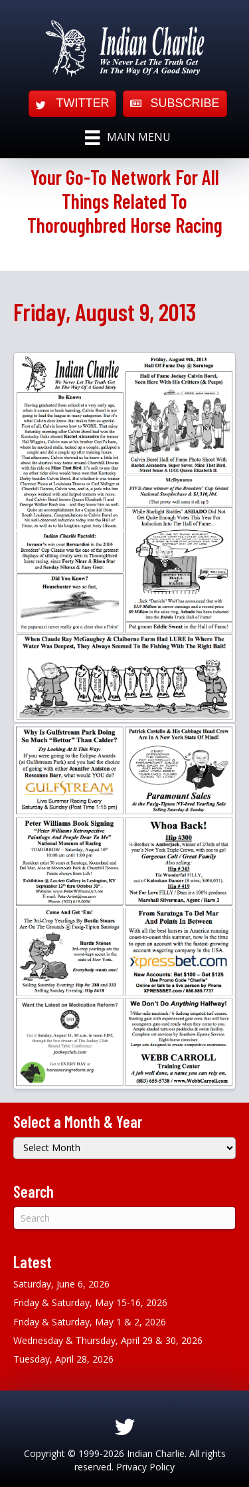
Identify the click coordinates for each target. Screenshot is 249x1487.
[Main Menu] (127, 138)
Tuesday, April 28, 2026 (63, 1359)
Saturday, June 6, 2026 (61, 1284)
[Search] (124, 1218)
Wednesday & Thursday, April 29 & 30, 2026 (108, 1340)
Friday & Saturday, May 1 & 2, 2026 (89, 1321)
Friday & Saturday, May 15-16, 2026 (90, 1302)
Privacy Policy (145, 1466)
